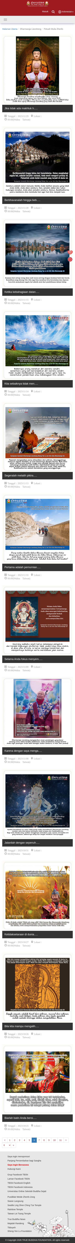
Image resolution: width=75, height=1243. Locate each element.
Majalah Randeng (15, 1223)
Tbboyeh (11, 1227)
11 (60, 1140)
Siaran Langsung (15, 1201)
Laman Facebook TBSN (18, 1179)
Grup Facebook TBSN (17, 1174)
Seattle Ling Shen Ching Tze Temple (24, 1205)
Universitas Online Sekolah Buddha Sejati (26, 1191)
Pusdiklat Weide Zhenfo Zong (21, 1197)
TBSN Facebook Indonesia (19, 1187)
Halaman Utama (9, 29)
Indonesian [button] (66, 12)
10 (54, 1140)
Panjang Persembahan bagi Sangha (24, 1160)
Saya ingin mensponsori (18, 1156)
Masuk (45, 11)
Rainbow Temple (15, 1209)
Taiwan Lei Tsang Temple (19, 1213)
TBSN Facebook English (18, 1183)
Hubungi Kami (14, 1169)
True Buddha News (16, 1219)
